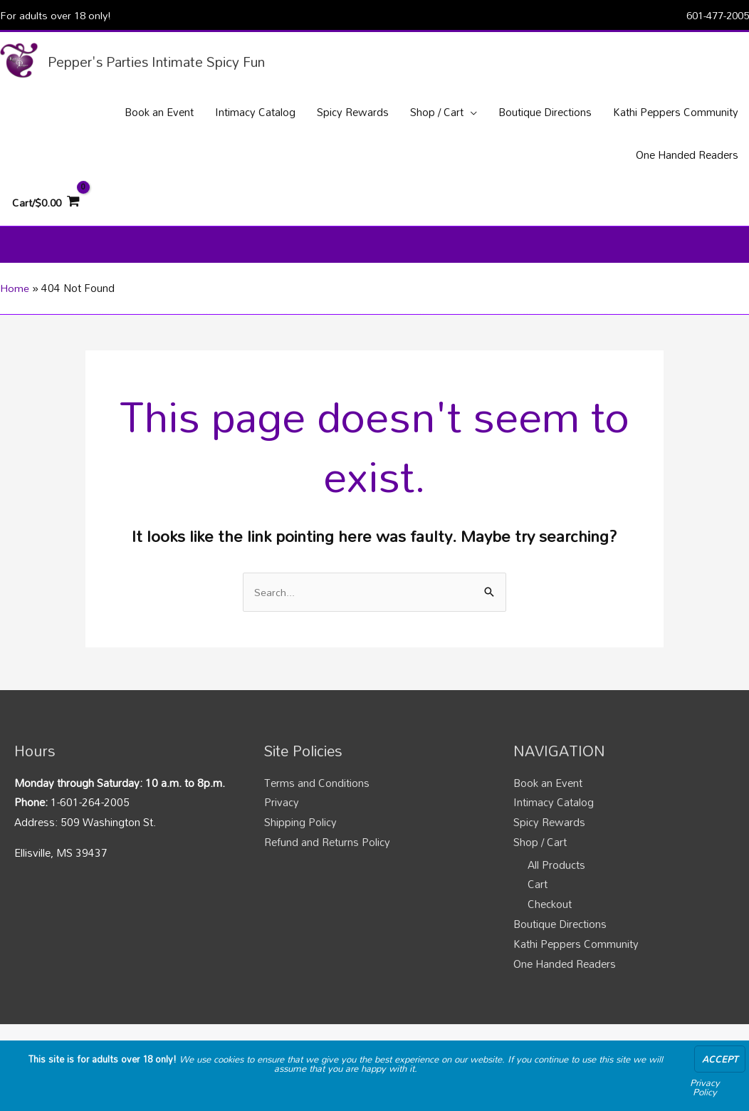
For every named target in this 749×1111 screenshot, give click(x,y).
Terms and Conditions (317, 792)
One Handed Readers (564, 973)
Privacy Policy (705, 1087)
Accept (720, 1059)
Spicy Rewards (549, 831)
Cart (538, 893)
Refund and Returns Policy (327, 851)
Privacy (281, 812)
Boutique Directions (560, 933)
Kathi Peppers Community (576, 953)
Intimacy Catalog (553, 812)
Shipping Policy (300, 831)
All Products (556, 874)
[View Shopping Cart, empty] (47, 207)
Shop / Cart (540, 851)
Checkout (550, 913)
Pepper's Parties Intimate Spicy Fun (166, 62)
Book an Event (547, 792)
